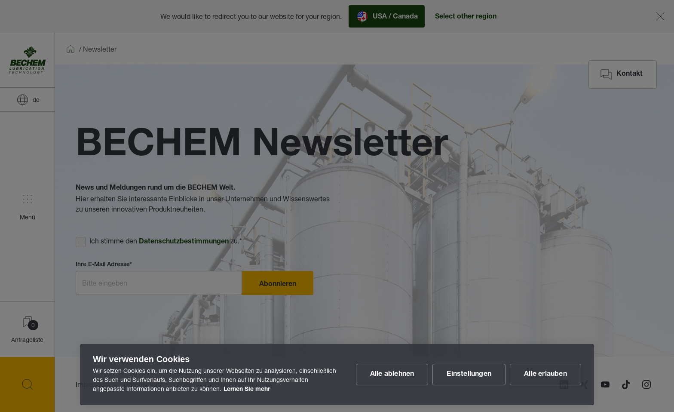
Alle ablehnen (392, 374)
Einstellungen (469, 374)
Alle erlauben (545, 374)
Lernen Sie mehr (247, 390)
